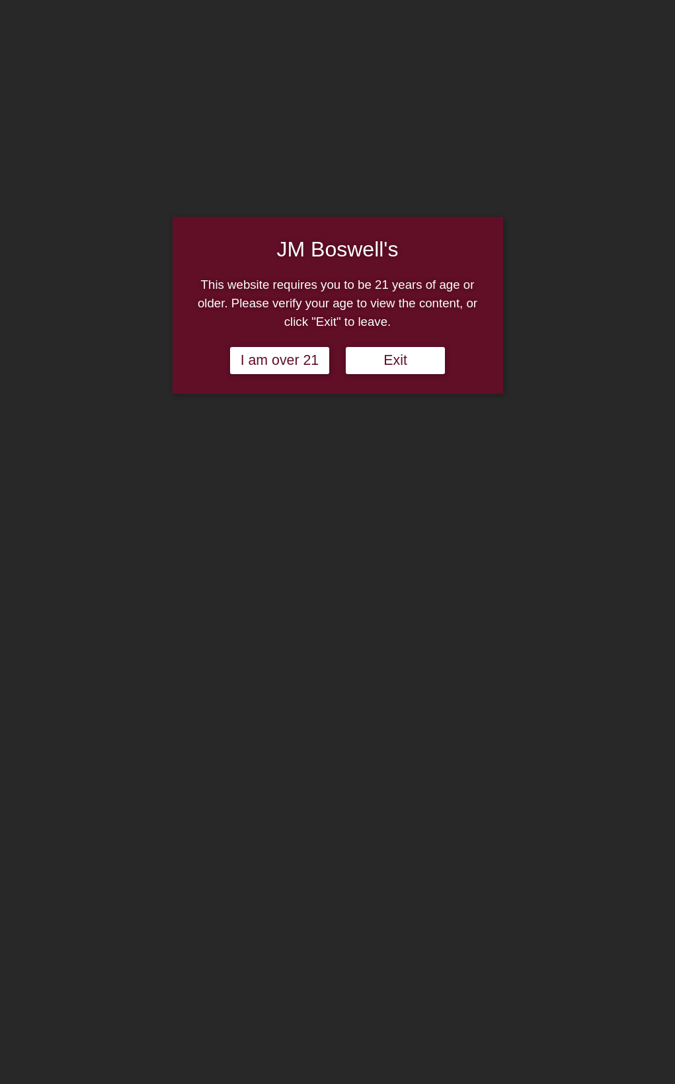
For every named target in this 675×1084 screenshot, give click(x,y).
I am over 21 (280, 360)
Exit (395, 360)
